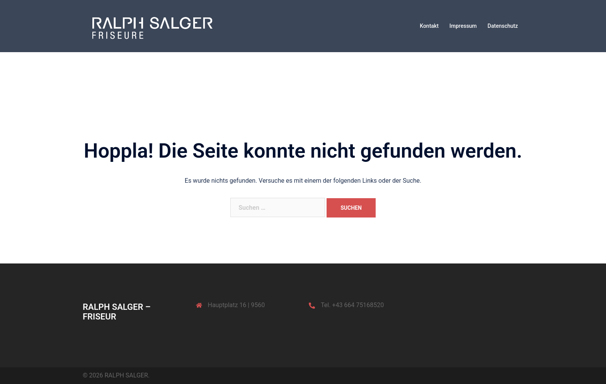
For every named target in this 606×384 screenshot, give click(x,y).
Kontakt (429, 26)
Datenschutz (503, 26)
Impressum (463, 26)
